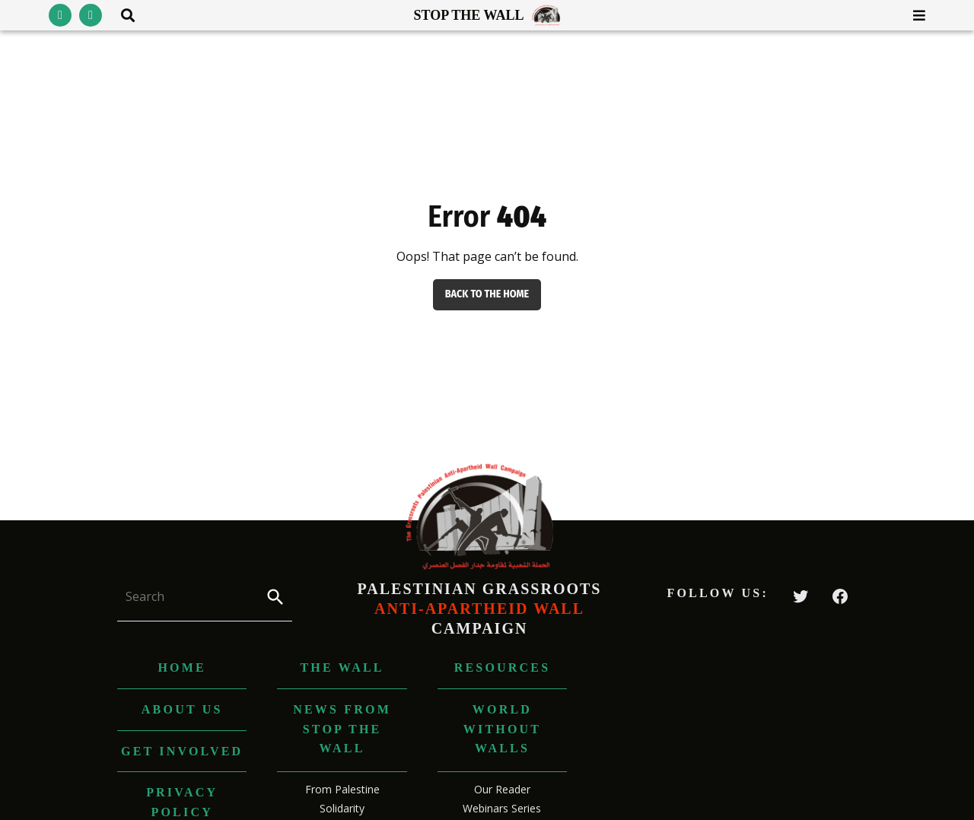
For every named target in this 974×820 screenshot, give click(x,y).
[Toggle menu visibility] (913, 15)
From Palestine (342, 789)
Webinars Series (502, 808)
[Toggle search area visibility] (122, 15)
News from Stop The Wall (342, 729)
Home (181, 667)
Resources (502, 667)
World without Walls (502, 729)
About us (182, 709)
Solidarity (342, 808)
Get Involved (182, 751)
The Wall (342, 667)
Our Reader (502, 789)
